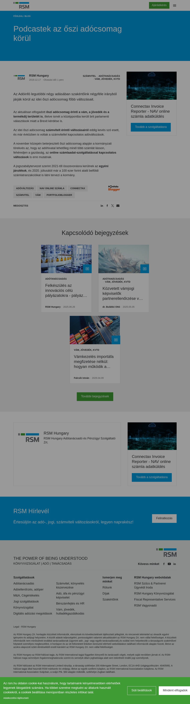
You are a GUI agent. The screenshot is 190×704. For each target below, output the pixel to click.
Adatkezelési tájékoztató (16, 698)
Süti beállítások (141, 690)
